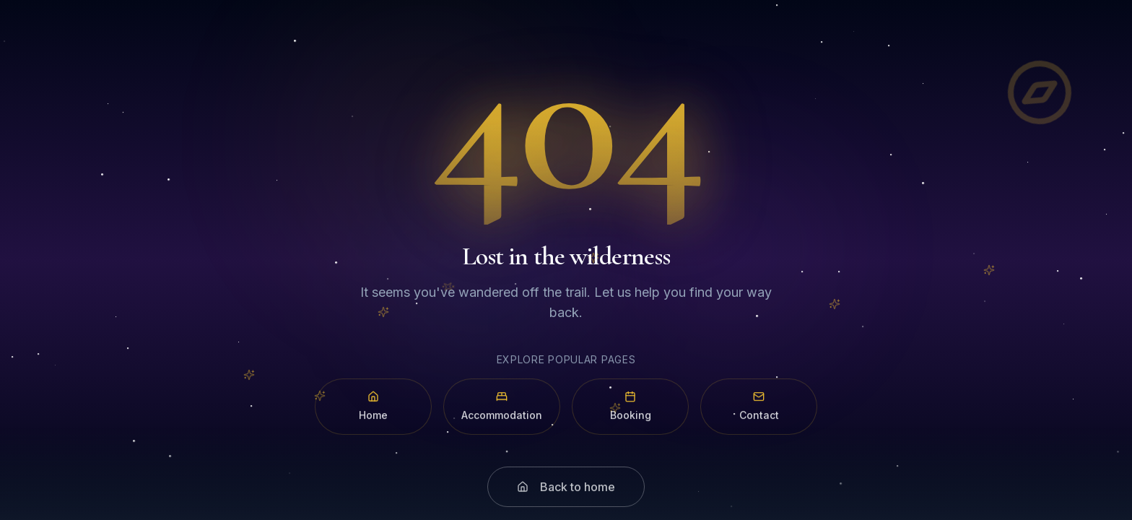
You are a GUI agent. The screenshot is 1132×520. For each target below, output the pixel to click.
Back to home (566, 496)
